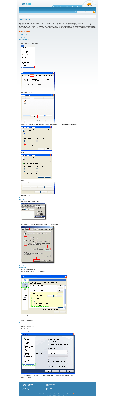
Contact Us (24, 386)
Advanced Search (53, 393)
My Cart (61, 6)
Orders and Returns (62, 393)
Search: (74, 11)
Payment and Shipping (27, 389)
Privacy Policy (49, 389)
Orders (47, 385)
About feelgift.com (26, 385)
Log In (67, 6)
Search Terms (46, 393)
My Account (78, 6)
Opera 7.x (23, 37)
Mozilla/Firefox (24, 35)
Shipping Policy (49, 386)
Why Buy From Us (26, 388)
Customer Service (50, 384)
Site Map (40, 393)
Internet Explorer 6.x (25, 34)
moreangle (67, 395)
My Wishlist (55, 6)
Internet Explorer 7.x (25, 33)
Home (20, 14)
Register (71, 6)
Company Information (27, 384)
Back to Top (21, 197)
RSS (75, 393)
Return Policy (49, 388)
